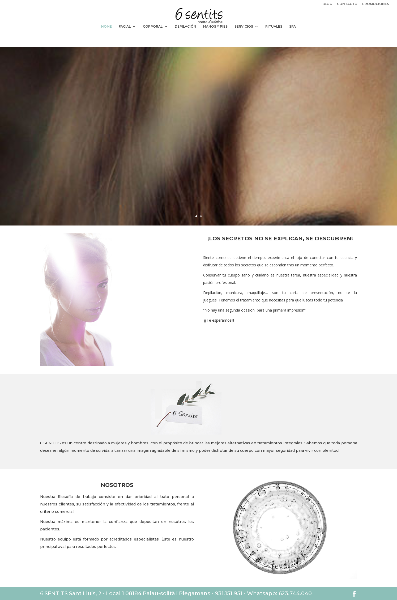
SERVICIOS (243, 26)
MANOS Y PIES (215, 26)
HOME (106, 26)
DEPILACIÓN (185, 26)
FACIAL (125, 26)
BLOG (327, 4)
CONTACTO (347, 4)
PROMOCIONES (375, 4)
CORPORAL (153, 26)
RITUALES (273, 26)
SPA (292, 26)
